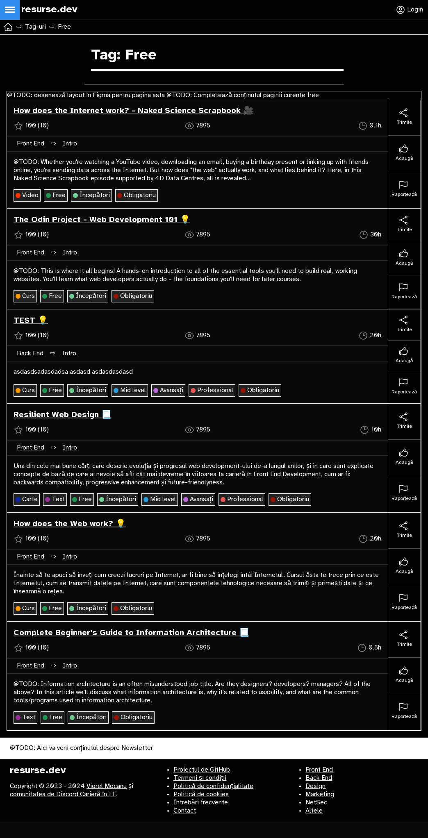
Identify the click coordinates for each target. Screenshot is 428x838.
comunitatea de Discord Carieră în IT (63, 794)
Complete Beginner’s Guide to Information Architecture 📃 (131, 633)
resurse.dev (38, 770)
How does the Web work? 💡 (70, 524)
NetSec (316, 802)
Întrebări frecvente (200, 802)
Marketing (319, 794)
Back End (30, 353)
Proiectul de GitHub (201, 769)
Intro (70, 143)
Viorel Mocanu (107, 786)
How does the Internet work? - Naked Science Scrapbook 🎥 (133, 111)
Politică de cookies (201, 794)
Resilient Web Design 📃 (63, 415)
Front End (30, 143)
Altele (314, 810)
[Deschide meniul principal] (10, 10)
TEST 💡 (31, 320)
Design (315, 786)
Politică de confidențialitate (213, 786)
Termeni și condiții (200, 777)
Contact (184, 810)
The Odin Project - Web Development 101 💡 (102, 220)
